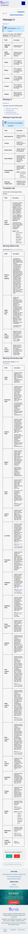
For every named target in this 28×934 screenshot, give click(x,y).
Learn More (14, 902)
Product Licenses (14, 886)
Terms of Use (21, 929)
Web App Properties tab (12, 108)
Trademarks (13, 929)
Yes (9, 856)
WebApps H (6, 103)
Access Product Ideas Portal (14, 876)
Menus (15, 69)
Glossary (14, 884)
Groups (15, 85)
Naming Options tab (11, 112)
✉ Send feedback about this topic (13, 864)
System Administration (17, 13)
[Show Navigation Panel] (24, 3)
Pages (15, 61)
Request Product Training (14, 878)
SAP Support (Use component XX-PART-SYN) (14, 874)
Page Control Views (17, 718)
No (17, 856)
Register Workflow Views (18, 613)
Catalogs (16, 77)
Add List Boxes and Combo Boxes (18, 545)
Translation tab (10, 110)
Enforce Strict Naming (16, 249)
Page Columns (16, 339)
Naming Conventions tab (12, 114)
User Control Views (17, 684)
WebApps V (6, 23)
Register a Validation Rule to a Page (18, 590)
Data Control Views (17, 752)
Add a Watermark (17, 834)
